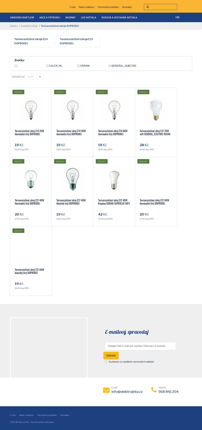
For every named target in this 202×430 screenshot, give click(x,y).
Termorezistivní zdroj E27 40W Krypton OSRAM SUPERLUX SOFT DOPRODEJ (114, 203)
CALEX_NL (54, 65)
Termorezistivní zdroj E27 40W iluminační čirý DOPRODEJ (29, 201)
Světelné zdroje (29, 26)
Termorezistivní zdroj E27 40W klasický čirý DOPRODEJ (71, 201)
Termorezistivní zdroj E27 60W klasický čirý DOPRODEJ (29, 271)
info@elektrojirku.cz (127, 392)
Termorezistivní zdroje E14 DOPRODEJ (31, 41)
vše (130, 65)
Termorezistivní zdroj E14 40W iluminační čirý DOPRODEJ (71, 132)
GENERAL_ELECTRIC (120, 65)
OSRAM (83, 65)
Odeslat (111, 355)
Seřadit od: (18, 76)
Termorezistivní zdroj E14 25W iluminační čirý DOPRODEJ (29, 132)
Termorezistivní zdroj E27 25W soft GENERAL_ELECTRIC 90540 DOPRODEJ (155, 134)
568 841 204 (168, 392)
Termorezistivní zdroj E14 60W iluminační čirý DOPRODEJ (113, 132)
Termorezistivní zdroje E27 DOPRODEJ (76, 41)
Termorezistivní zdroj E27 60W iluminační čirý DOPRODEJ (154, 201)
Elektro (14, 26)
